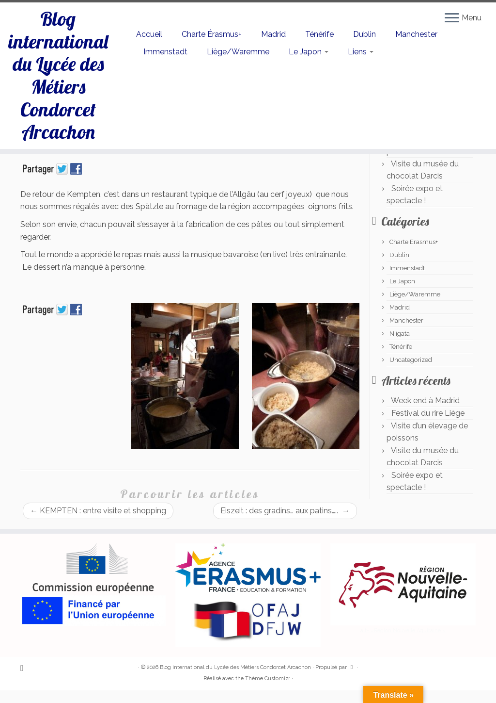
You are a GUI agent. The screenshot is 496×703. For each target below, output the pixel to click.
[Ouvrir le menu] (452, 18)
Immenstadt (165, 51)
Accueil (149, 34)
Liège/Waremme (238, 51)
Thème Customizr (267, 678)
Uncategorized (410, 359)
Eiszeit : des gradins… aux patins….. (285, 510)
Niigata (399, 333)
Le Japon (308, 51)
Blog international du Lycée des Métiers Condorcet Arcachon (58, 77)
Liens (360, 51)
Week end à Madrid (425, 400)
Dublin (364, 34)
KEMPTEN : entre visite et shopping (98, 510)
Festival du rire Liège (428, 413)
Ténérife (319, 34)
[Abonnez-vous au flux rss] (25, 668)
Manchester (416, 34)
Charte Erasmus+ (413, 241)
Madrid (273, 34)
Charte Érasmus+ (212, 34)
